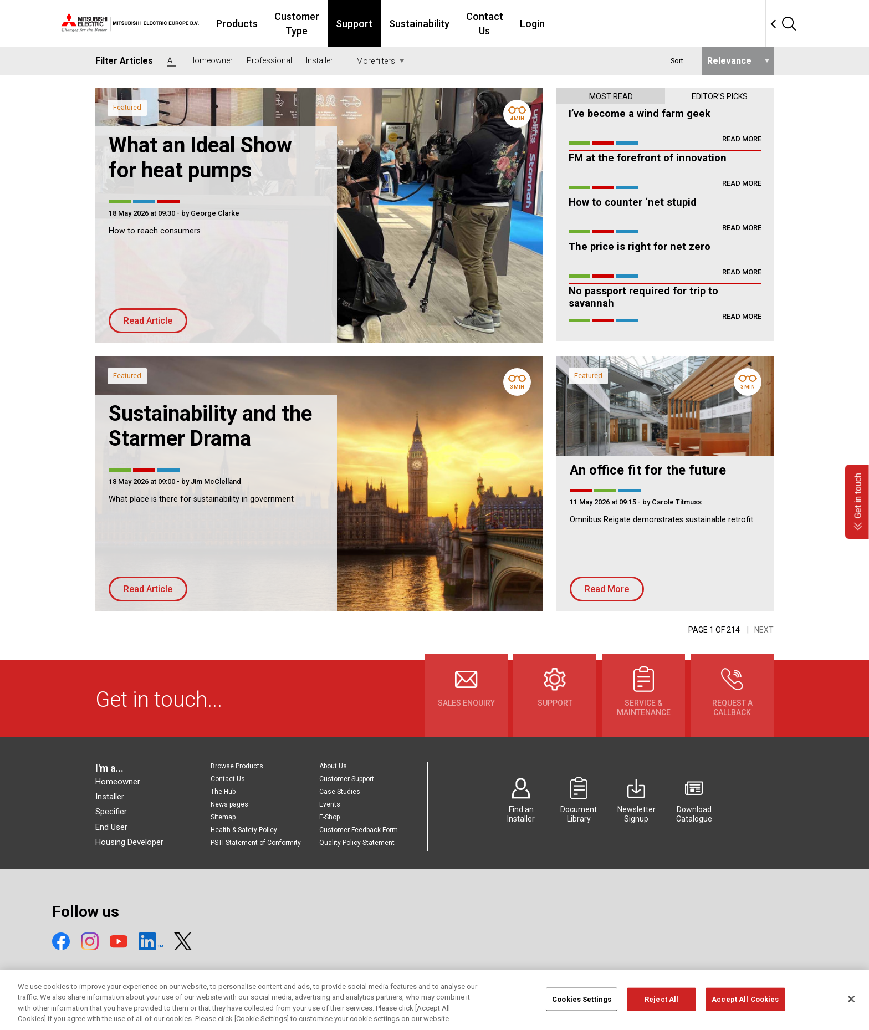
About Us (333, 766)
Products (297, 23)
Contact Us (575, 23)
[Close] (851, 1005)
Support (438, 23)
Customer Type (368, 23)
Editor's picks (720, 96)
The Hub (223, 792)
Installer (109, 797)
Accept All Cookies (745, 1005)
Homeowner (117, 782)
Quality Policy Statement (357, 843)
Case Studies (339, 792)
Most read (611, 96)
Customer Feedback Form (358, 830)
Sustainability (503, 23)
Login (629, 23)
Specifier (111, 812)
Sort (677, 61)
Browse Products (237, 766)
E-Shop (329, 817)
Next (764, 629)
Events (329, 804)
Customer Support (346, 779)
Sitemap (223, 817)
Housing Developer (129, 842)
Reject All (661, 1005)
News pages (229, 804)
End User (111, 827)
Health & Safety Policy (244, 830)
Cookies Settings (581, 1005)
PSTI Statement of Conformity (256, 843)
